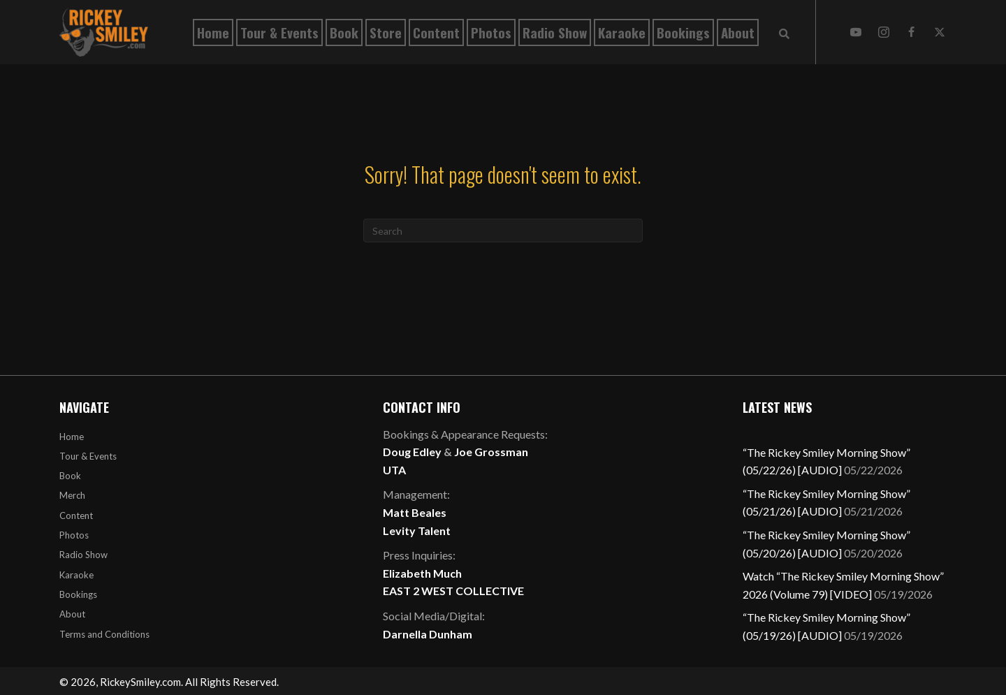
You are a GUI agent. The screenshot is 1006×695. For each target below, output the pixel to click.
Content (76, 515)
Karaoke (76, 574)
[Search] (503, 230)
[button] (855, 32)
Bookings (78, 594)
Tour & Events (88, 456)
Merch (72, 495)
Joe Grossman (491, 451)
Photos (74, 535)
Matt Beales (414, 512)
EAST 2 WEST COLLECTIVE (453, 590)
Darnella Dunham (427, 634)
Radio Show (83, 554)
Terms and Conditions (104, 634)
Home (71, 436)
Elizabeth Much (422, 573)
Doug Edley (412, 451)
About (72, 614)
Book (70, 475)
